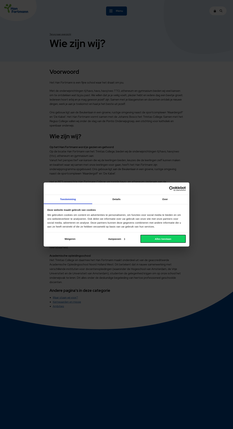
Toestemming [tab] (68, 199)
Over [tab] (165, 199)
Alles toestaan (163, 238)
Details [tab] (116, 199)
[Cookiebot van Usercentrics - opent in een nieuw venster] (171, 188)
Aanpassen (116, 238)
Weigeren (70, 238)
